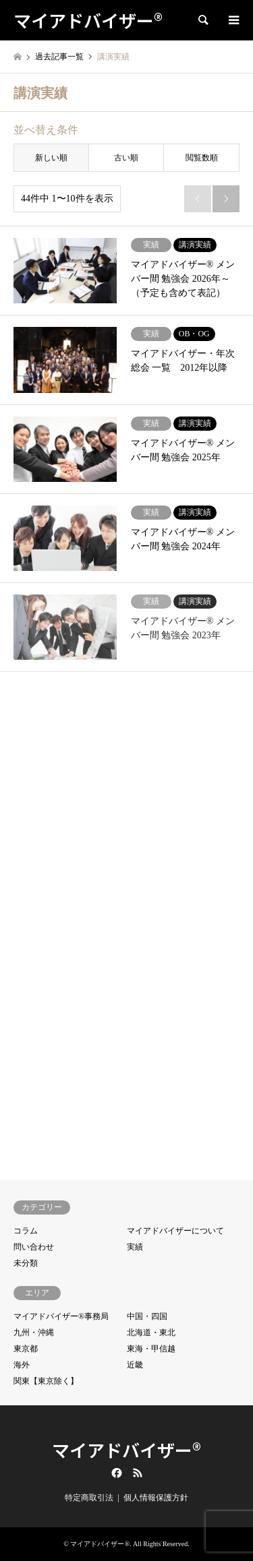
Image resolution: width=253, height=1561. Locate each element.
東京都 (25, 1348)
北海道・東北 (151, 1332)
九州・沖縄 (33, 1332)
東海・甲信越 (151, 1348)
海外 (21, 1365)
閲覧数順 (202, 157)
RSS (137, 1472)
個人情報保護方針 (155, 1497)
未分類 (25, 1263)
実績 (135, 1247)
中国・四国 (147, 1316)
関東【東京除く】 (45, 1381)
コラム (25, 1230)
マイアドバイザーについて (175, 1230)
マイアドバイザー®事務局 (61, 1316)
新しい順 (51, 157)
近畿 (135, 1365)
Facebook (115, 1472)
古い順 (126, 157)
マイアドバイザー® (126, 1449)
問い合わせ (33, 1247)
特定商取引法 (89, 1497)
